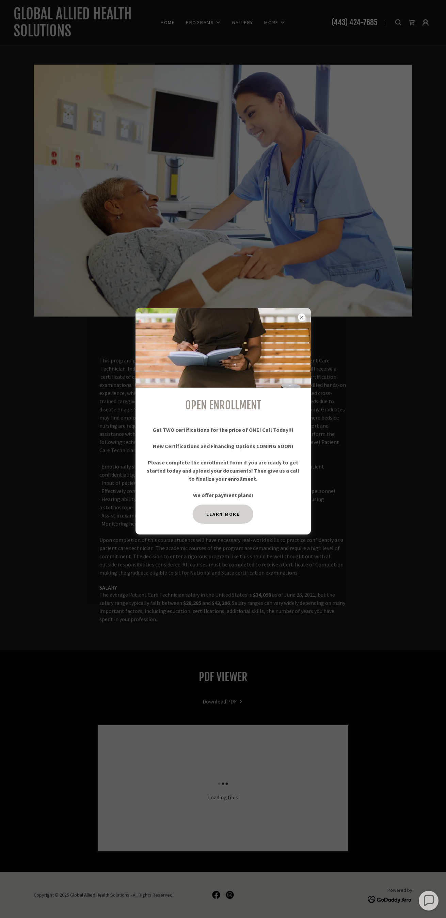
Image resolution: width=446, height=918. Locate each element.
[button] (429, 901)
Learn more (223, 514)
